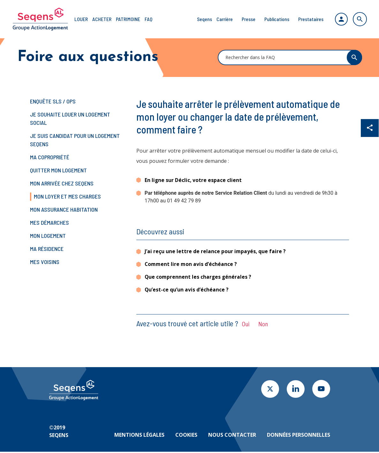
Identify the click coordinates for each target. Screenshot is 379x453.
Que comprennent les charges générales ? (199, 277)
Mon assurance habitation (64, 209)
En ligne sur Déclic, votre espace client (193, 180)
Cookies (186, 436)
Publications (274, 19)
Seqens (201, 19)
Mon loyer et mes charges (67, 196)
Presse (246, 19)
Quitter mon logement (58, 170)
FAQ (148, 19)
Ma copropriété (49, 157)
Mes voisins (44, 261)
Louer (81, 19)
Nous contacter (232, 436)
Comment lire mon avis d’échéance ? (191, 264)
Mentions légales (139, 436)
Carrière (222, 19)
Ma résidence (47, 248)
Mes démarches (49, 222)
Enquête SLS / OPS (53, 101)
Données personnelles (298, 436)
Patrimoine (128, 19)
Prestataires (308, 19)
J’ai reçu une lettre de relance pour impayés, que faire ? (215, 251)
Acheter (101, 19)
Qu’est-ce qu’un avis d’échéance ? (187, 290)
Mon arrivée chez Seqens (62, 183)
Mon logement (48, 235)
